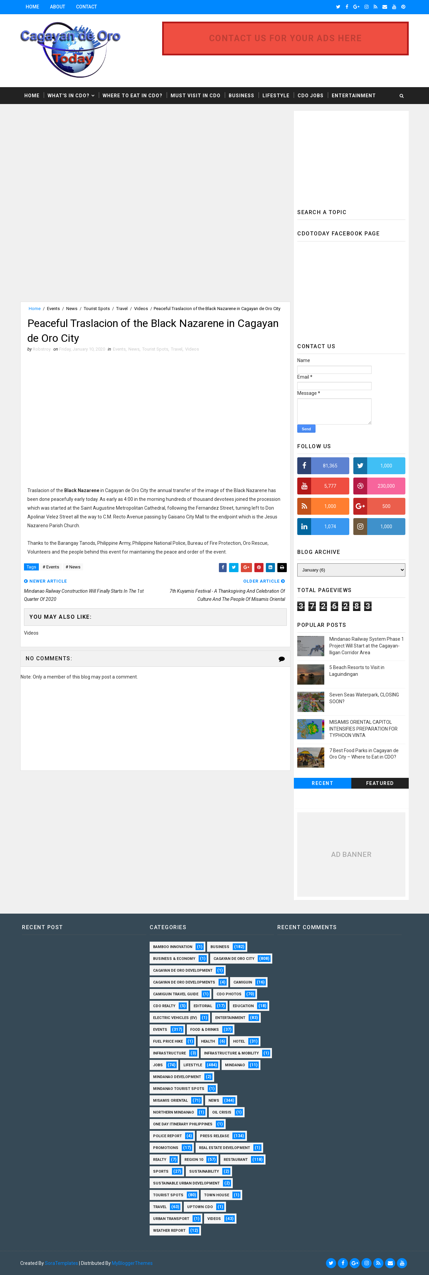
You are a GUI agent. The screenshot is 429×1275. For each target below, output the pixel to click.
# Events (51, 566)
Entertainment (354, 95)
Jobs (158, 1065)
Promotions (165, 1148)
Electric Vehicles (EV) (175, 1018)
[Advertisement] (77, 158)
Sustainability (204, 1171)
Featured (380, 783)
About (57, 6)
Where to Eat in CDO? (132, 95)
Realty (159, 1159)
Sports (161, 1171)
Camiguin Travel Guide (175, 994)
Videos (141, 308)
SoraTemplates (61, 1263)
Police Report (167, 1136)
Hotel (239, 1041)
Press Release (214, 1136)
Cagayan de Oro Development (182, 970)
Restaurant (236, 1159)
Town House (216, 1195)
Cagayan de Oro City (233, 959)
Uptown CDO (200, 1207)
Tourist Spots (97, 308)
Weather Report (169, 1230)
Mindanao (235, 1065)
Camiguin (242, 982)
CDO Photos (229, 994)
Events (53, 308)
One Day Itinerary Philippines (182, 1124)
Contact (86, 6)
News (71, 308)
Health (208, 1041)
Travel (122, 308)
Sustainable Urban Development (186, 1183)
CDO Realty (164, 1006)
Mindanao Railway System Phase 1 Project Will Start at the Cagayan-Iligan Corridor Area (366, 645)
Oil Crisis (221, 1112)
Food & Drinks (204, 1029)
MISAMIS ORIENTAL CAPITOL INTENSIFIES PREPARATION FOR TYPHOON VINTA (363, 728)
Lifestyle (275, 95)
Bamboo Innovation (172, 947)
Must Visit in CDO (196, 95)
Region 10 (193, 1159)
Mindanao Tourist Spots (178, 1089)
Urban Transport (171, 1219)
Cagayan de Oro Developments (184, 982)
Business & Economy (174, 959)
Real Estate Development (224, 1148)
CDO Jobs (311, 95)
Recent (322, 783)
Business (241, 95)
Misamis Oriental (170, 1100)
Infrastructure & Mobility (231, 1053)
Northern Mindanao (173, 1112)
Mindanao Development (177, 1077)
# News (73, 566)
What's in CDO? (69, 95)
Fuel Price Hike (168, 1041)
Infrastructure (169, 1053)
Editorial (203, 1006)
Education (243, 1006)
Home (32, 6)
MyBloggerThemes (132, 1263)
